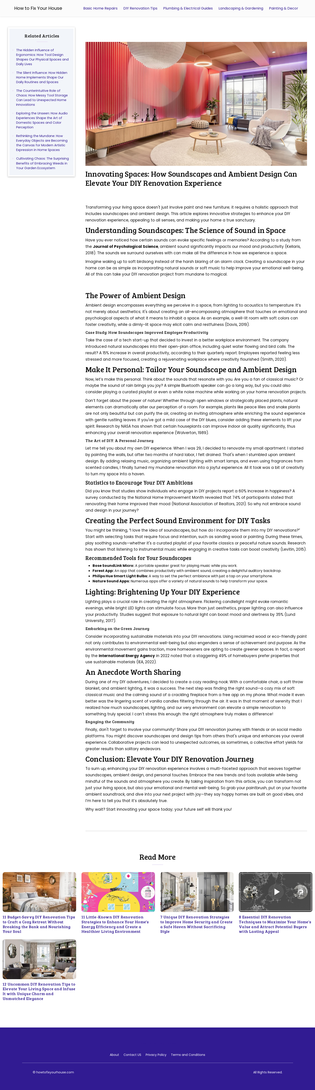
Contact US (132, 1055)
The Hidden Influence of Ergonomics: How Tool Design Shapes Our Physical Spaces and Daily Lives (42, 57)
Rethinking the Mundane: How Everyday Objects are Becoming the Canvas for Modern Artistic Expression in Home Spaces (42, 143)
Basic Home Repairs (100, 8)
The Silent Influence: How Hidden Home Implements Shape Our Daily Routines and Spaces (41, 77)
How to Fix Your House (38, 8)
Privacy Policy (156, 1055)
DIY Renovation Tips (140, 8)
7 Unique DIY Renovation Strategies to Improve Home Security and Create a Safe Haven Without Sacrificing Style (196, 924)
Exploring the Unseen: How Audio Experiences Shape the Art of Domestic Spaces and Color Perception (42, 120)
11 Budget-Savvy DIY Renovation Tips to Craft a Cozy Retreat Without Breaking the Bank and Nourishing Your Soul (39, 924)
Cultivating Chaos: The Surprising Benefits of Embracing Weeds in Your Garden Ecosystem (42, 163)
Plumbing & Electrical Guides (188, 8)
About (114, 1055)
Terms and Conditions (188, 1055)
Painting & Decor (283, 8)
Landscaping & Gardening (240, 8)
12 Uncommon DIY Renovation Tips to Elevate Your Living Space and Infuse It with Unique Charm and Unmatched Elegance (39, 991)
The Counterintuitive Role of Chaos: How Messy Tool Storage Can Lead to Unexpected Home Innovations (42, 97)
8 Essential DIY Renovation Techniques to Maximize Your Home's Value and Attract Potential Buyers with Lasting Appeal (275, 924)
